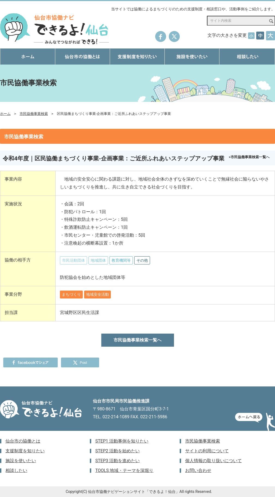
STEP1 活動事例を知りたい (121, 441)
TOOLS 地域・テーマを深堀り (124, 470)
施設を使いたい (20, 460)
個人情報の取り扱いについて (213, 460)
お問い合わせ (198, 470)
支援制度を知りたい (25, 450)
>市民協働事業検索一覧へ (249, 157)
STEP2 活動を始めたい (117, 450)
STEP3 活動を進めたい (117, 460)
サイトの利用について (207, 450)
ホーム (5, 114)
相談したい (16, 470)
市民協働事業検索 (34, 114)
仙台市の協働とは (22, 441)
